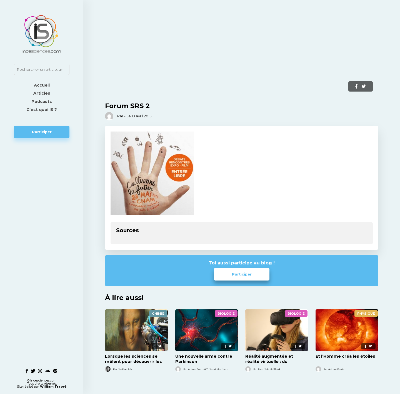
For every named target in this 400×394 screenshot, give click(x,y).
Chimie (158, 313)
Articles (41, 93)
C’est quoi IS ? (41, 109)
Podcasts (41, 101)
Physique (366, 313)
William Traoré (53, 383)
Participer (42, 132)
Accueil (42, 85)
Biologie (226, 313)
